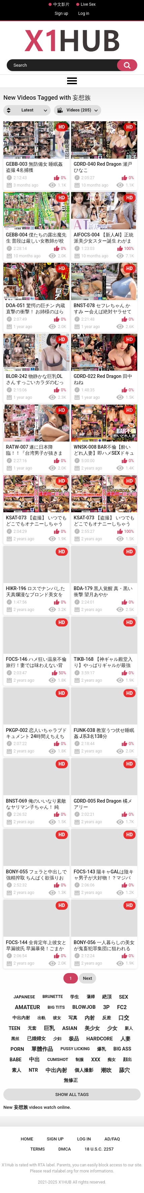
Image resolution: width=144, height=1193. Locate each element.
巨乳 (49, 1028)
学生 (74, 996)
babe (16, 1059)
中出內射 (56, 1070)
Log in (83, 13)
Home (27, 1138)
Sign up (61, 13)
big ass (122, 1049)
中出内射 (21, 1017)
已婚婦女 (36, 1038)
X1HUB (65, 1182)
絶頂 (107, 996)
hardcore (99, 1039)
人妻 (125, 1039)
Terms (37, 1149)
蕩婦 (91, 996)
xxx (95, 1059)
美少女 (92, 1028)
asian (69, 1028)
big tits (56, 1007)
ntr (33, 1070)
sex (123, 997)
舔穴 (124, 1070)
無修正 (71, 1080)
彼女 (57, 1017)
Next (87, 978)
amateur (27, 1007)
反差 (106, 1017)
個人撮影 (84, 1070)
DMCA (64, 1149)
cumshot (57, 1059)
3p (106, 1007)
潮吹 (106, 1070)
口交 (123, 1017)
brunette (52, 996)
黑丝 (15, 1038)
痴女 (112, 1059)
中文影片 (61, 4)
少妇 (57, 1038)
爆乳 (101, 1049)
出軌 (41, 1017)
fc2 (121, 1007)
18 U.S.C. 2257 (99, 1149)
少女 (112, 1028)
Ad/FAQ (112, 1138)
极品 (74, 1039)
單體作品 (42, 1049)
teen (14, 1028)
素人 (16, 1070)
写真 (72, 1017)
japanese (24, 996)
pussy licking (75, 1048)
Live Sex (88, 4)
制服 (80, 1059)
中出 (34, 1059)
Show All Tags (72, 1094)
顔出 (127, 1059)
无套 (32, 1028)
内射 (90, 1018)
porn (17, 1049)
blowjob (84, 1007)
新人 (129, 1028)
